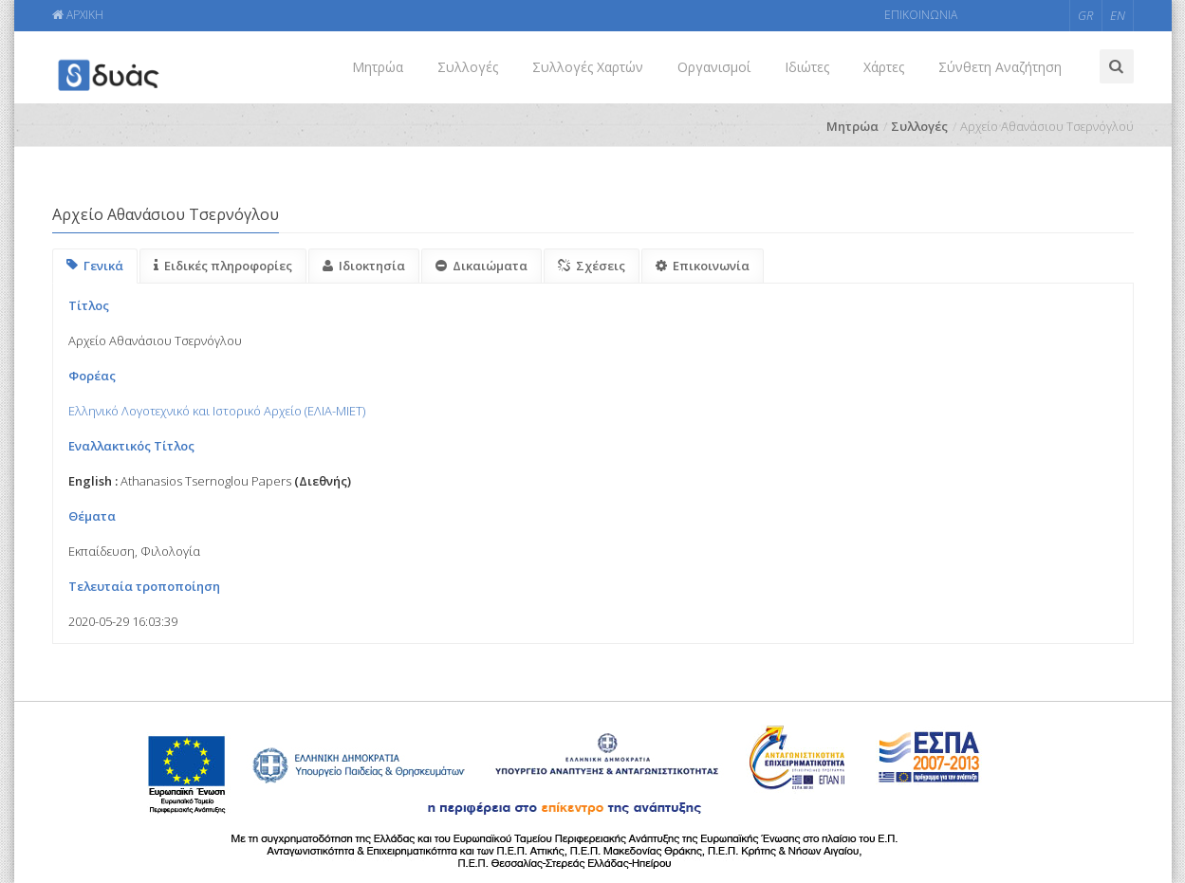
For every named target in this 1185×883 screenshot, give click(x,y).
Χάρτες (883, 67)
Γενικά (94, 265)
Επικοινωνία (703, 265)
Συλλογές (467, 67)
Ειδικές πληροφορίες (223, 265)
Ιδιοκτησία (364, 265)
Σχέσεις (591, 265)
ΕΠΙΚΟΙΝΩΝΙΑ (920, 15)
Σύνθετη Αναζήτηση (1000, 67)
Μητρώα (377, 67)
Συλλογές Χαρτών (587, 67)
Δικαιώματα (481, 265)
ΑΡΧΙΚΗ (77, 15)
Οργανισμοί (713, 67)
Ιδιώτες (807, 67)
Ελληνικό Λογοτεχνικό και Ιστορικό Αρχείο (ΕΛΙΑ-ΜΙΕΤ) (216, 410)
